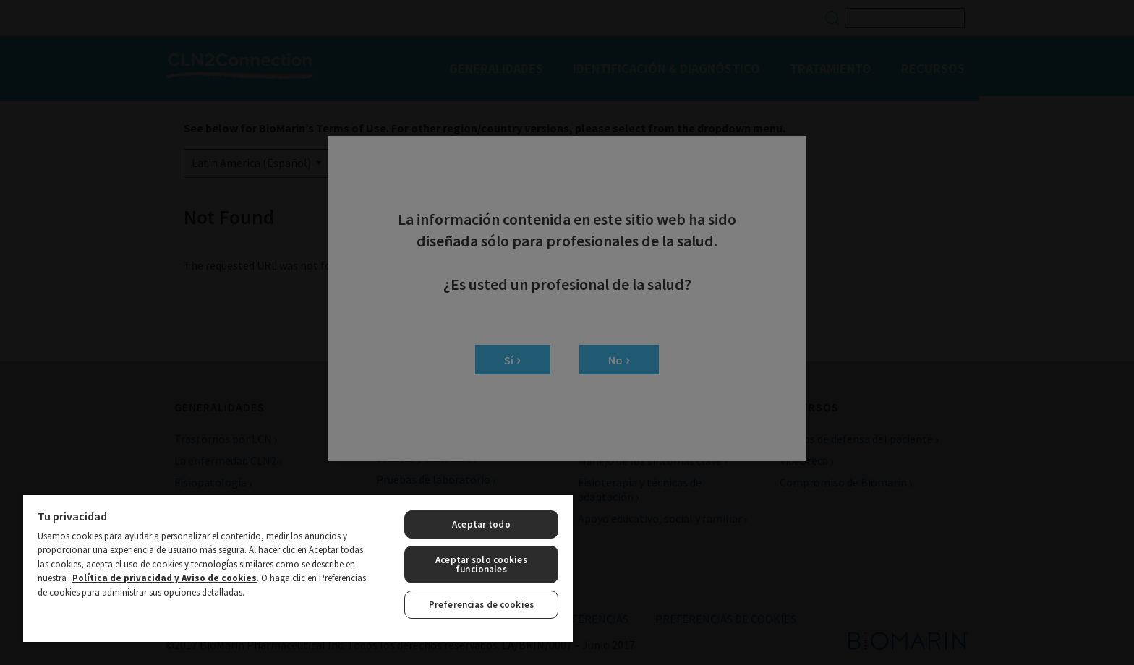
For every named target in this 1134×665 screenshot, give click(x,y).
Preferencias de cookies (481, 604)
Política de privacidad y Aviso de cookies (164, 578)
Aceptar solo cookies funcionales (481, 564)
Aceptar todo (481, 524)
